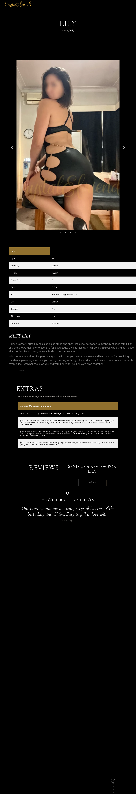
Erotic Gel (76, 740)
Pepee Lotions (78, 756)
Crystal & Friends (63, 790)
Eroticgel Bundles (80, 744)
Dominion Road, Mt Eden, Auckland (89, 727)
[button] (12, 147)
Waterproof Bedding (81, 768)
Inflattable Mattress (82, 748)
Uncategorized (78, 764)
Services (75, 760)
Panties (74, 752)
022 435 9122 (76, 719)
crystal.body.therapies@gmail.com (89, 723)
